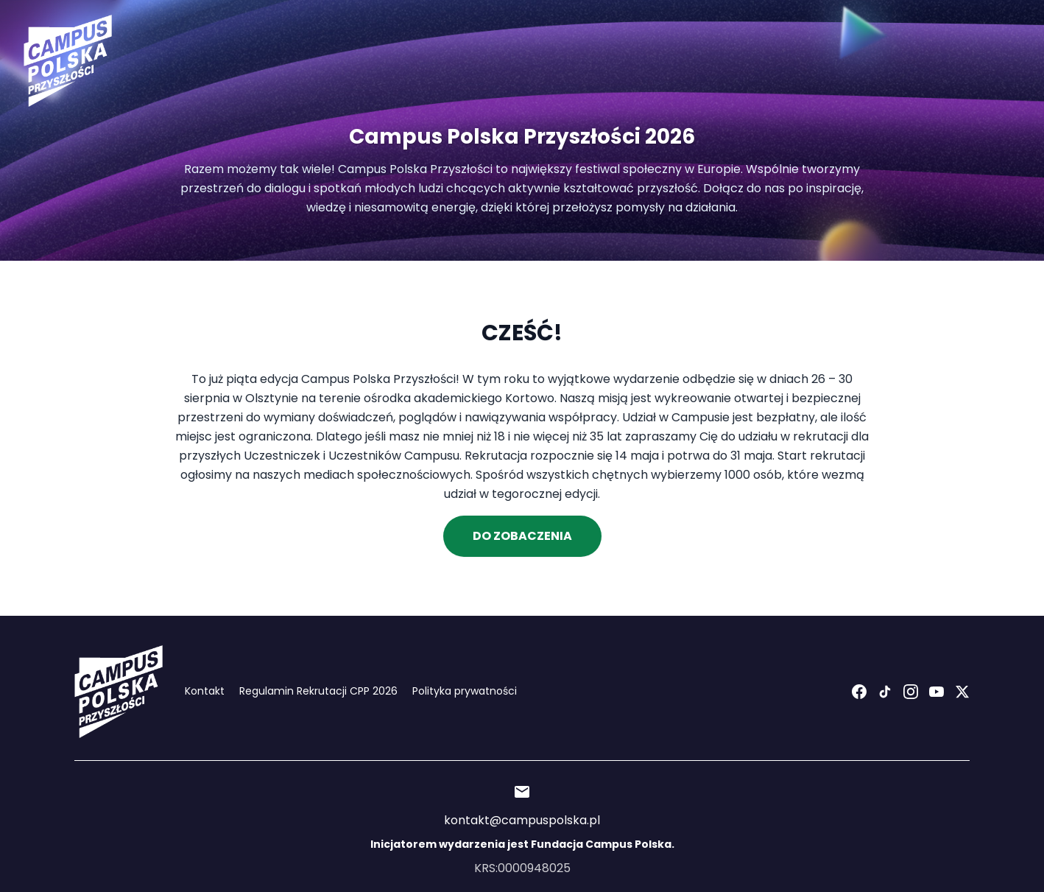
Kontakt (205, 691)
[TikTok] (885, 691)
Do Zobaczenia (522, 535)
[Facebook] (859, 691)
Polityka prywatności (464, 691)
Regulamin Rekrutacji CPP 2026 (318, 691)
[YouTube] (936, 691)
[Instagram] (910, 691)
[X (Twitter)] (962, 691)
